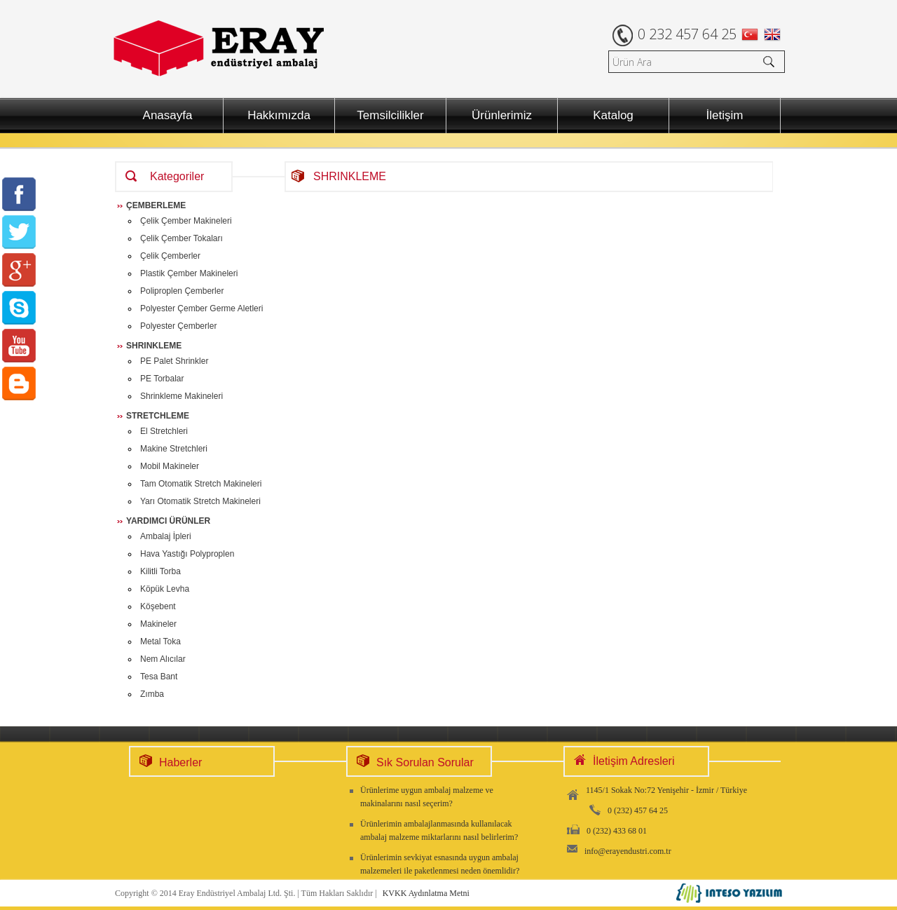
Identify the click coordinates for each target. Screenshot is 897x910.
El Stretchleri (164, 431)
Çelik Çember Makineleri (186, 221)
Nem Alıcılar (163, 659)
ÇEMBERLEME (156, 205)
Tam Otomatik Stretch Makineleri (200, 484)
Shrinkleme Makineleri (181, 396)
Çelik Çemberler (170, 256)
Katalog (613, 115)
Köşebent (158, 606)
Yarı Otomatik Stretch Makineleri (200, 501)
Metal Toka (160, 641)
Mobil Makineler (169, 466)
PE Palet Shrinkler (174, 361)
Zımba (152, 694)
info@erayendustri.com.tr (627, 851)
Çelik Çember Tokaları (181, 238)
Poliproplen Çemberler (182, 291)
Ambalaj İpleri (165, 536)
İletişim (725, 115)
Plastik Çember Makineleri (189, 273)
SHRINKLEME (154, 346)
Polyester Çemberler (178, 326)
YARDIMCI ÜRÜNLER (168, 521)
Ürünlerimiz (502, 115)
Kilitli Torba (160, 571)
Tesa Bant (158, 676)
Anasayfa (168, 115)
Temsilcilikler (390, 115)
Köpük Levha (164, 589)
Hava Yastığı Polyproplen (187, 554)
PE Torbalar (162, 378)
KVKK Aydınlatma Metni (426, 893)
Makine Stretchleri (173, 449)
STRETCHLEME (157, 416)
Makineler (158, 624)
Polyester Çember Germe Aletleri (201, 308)
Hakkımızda (278, 115)
